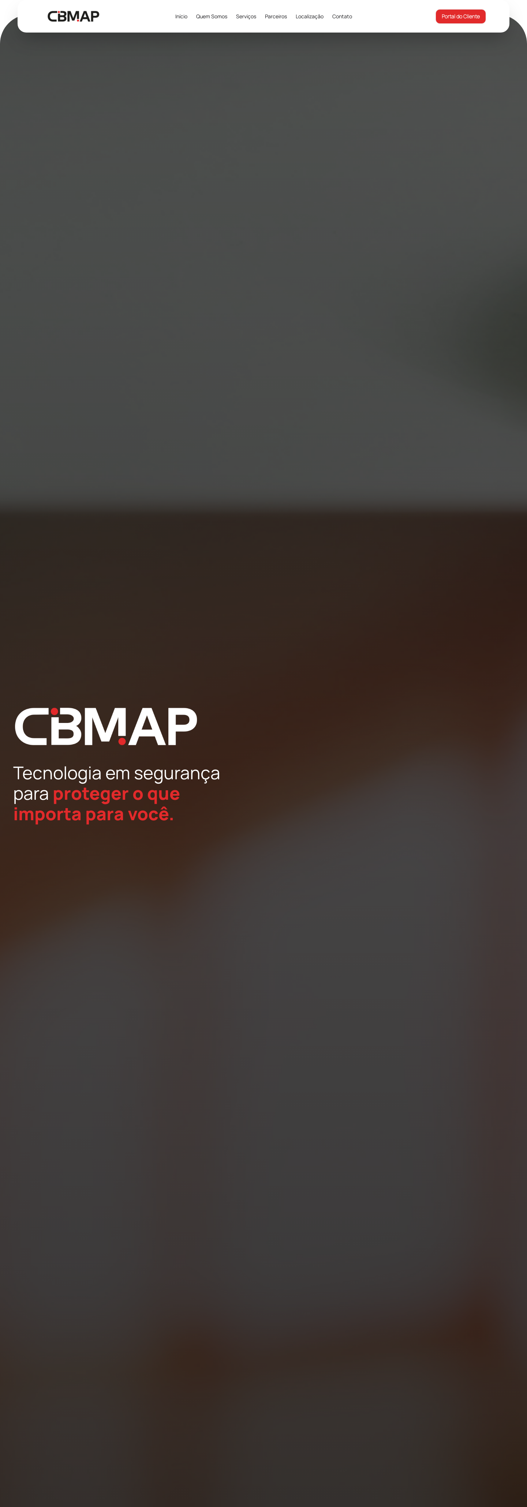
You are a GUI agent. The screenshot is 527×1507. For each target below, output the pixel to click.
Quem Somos (211, 16)
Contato (342, 16)
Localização (310, 16)
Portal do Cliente (461, 16)
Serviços (246, 16)
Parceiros (276, 16)
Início (181, 16)
